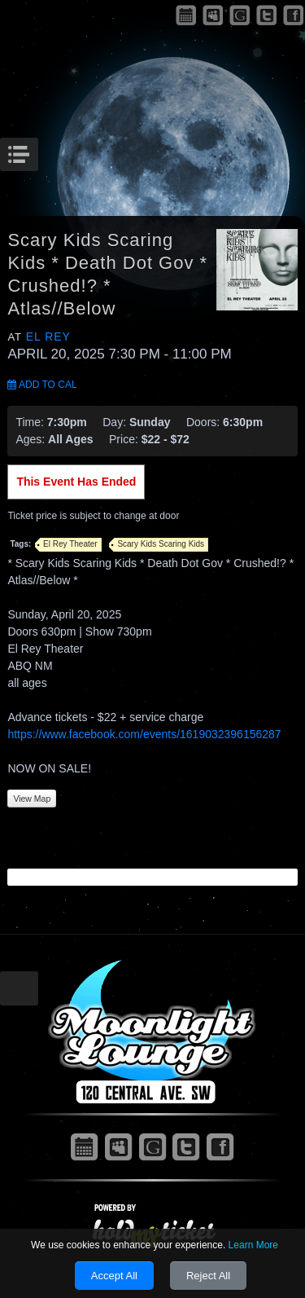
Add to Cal (41, 384)
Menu (36, 149)
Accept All (114, 1275)
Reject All (208, 1275)
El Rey (48, 336)
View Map (31, 798)
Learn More (253, 1245)
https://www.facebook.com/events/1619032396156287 (144, 734)
